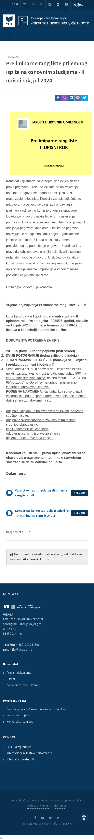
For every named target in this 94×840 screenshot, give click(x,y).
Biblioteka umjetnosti (20, 759)
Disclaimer (60, 806)
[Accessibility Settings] (84, 817)
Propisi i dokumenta (18, 673)
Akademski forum (36, 559)
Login (14, 4)
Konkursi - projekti (18, 715)
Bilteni (10, 679)
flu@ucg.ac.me (22, 649)
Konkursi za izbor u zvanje (22, 685)
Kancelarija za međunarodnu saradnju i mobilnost (37, 709)
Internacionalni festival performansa (29, 753)
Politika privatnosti (38, 806)
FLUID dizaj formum (18, 747)
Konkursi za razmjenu (19, 722)
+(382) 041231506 (27, 644)
